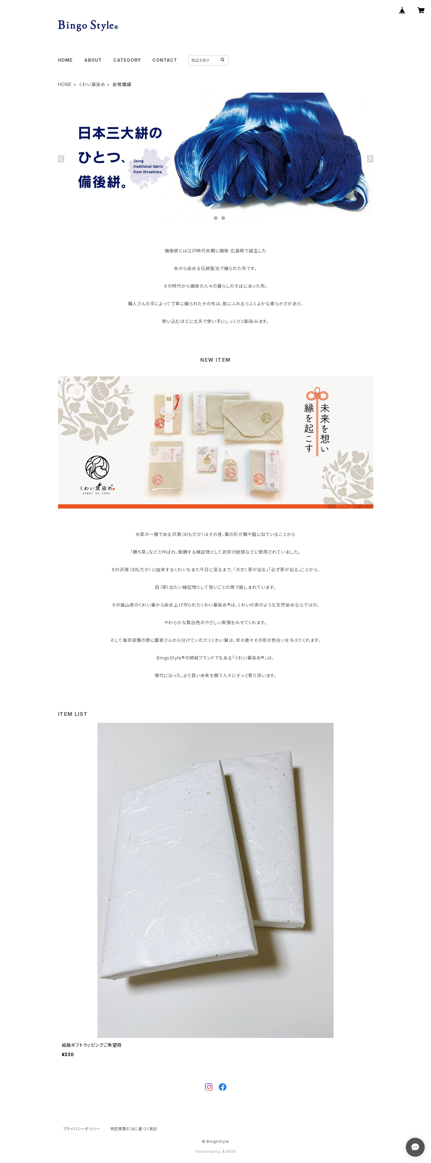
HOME (65, 60)
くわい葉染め (92, 84)
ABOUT (93, 60)
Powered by (215, 1151)
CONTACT (164, 60)
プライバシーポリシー (81, 1128)
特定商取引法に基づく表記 (134, 1128)
